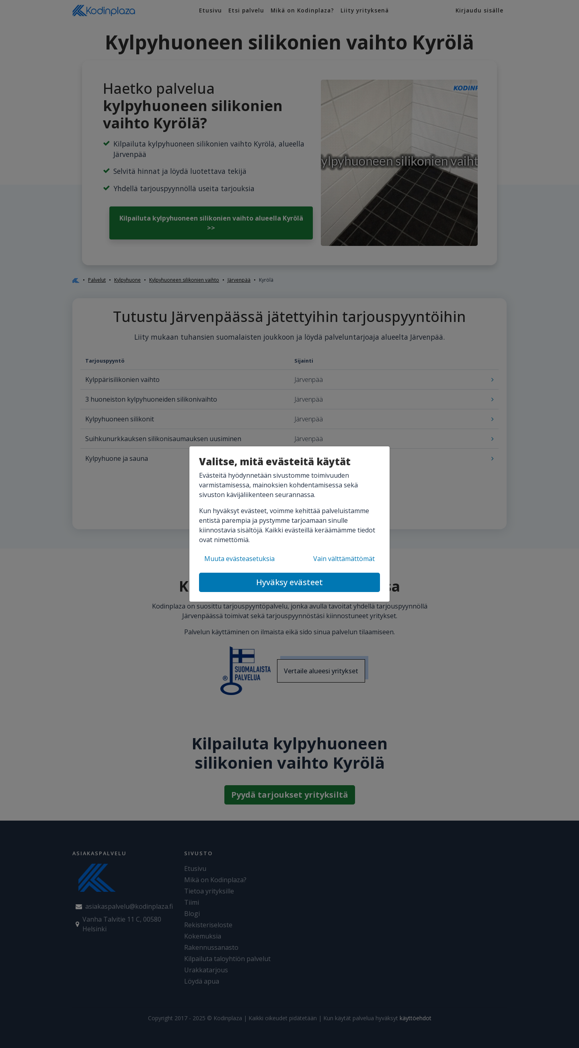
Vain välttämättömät (344, 558)
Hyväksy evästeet (289, 582)
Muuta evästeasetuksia (239, 558)
